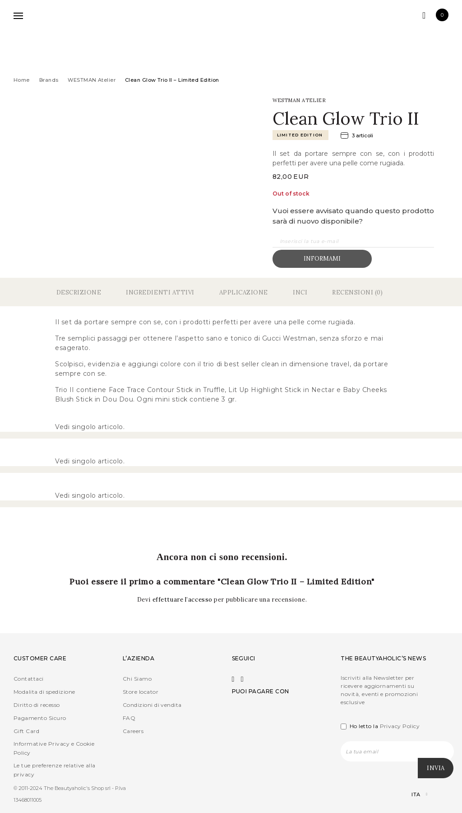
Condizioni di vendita (152, 704)
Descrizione (79, 292)
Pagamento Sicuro (40, 718)
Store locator (140, 691)
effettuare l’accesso (183, 599)
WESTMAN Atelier (92, 80)
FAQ (129, 718)
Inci (300, 292)
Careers (133, 731)
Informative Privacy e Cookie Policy (54, 748)
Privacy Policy (400, 726)
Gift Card (26, 731)
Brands (49, 80)
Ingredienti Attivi (160, 292)
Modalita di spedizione (44, 691)
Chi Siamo (137, 678)
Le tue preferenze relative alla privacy (55, 770)
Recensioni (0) (357, 292)
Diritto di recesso (37, 704)
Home (22, 80)
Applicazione (243, 292)
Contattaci (29, 678)
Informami (322, 258)
